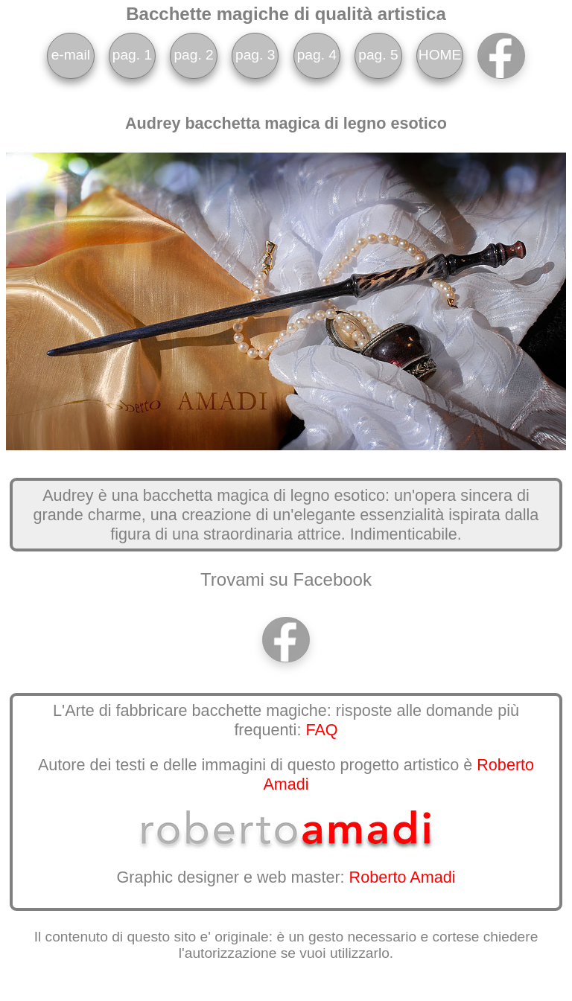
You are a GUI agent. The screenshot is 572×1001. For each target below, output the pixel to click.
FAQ (321, 729)
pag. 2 (193, 55)
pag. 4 (317, 55)
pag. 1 (132, 55)
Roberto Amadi (402, 877)
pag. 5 (378, 55)
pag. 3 (255, 55)
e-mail (70, 55)
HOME (440, 55)
